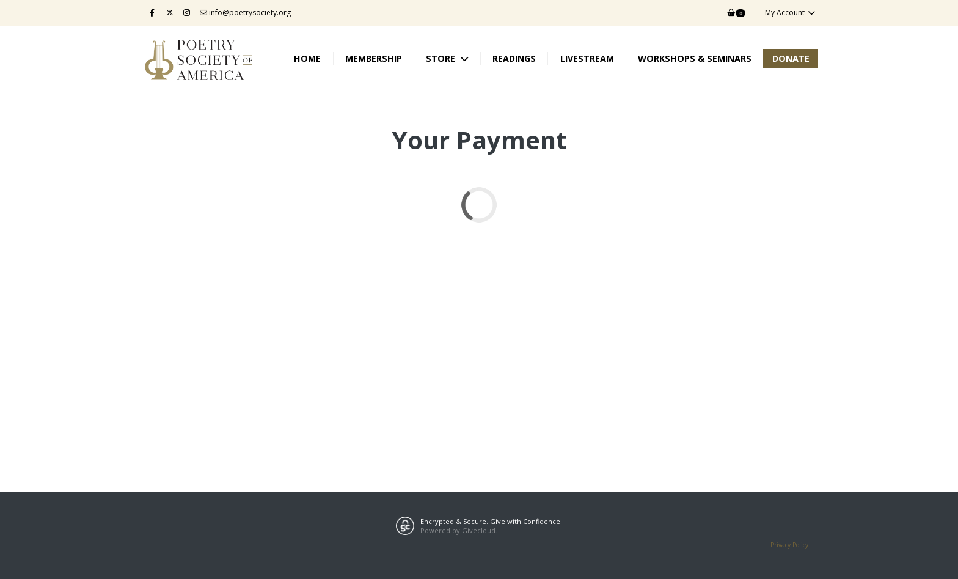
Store (442, 58)
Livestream (587, 58)
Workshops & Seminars (694, 58)
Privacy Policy (789, 544)
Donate (791, 58)
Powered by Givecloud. (458, 530)
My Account (790, 12)
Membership (373, 58)
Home (307, 58)
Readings (514, 58)
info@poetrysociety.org (245, 12)
